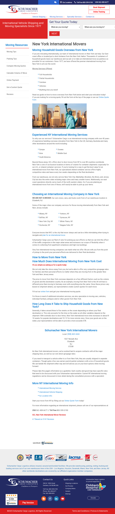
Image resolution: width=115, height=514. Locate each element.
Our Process (68, 486)
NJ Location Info (45, 396)
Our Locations (67, 2)
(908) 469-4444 (73, 334)
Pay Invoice (28, 502)
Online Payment (13, 80)
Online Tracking (99, 12)
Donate (93, 498)
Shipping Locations (71, 483)
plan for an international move (54, 235)
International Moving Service (50, 388)
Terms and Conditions (80, 511)
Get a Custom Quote (14, 87)
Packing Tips (12, 59)
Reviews (10, 94)
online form (45, 291)
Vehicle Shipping (38, 17)
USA (101, 2)
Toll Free (83, 2)
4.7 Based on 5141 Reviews (43, 419)
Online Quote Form (71, 401)
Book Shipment (99, 7)
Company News (69, 488)
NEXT (54, 33)
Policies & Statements (99, 511)
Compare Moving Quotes (16, 66)
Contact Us (90, 17)
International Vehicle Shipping (50, 392)
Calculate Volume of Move (17, 73)
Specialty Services (74, 17)
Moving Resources (17, 45)
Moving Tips (11, 52)
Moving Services (56, 17)
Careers (67, 491)
